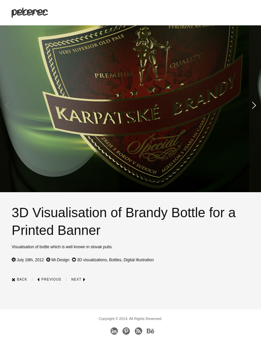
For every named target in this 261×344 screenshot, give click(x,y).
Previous (49, 279)
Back (19, 279)
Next (78, 279)
